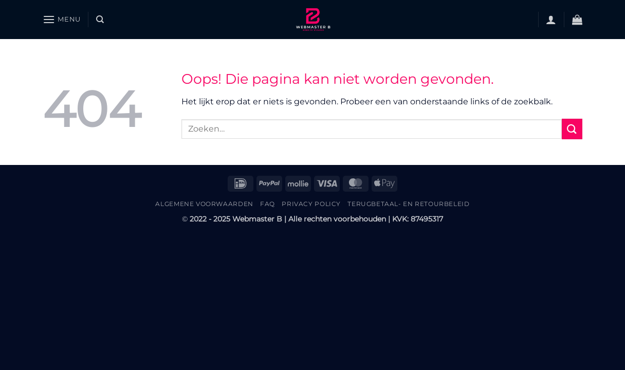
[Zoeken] (100, 19)
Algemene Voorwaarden (204, 204)
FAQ (267, 204)
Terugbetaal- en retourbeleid (408, 204)
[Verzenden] (572, 129)
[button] (62, 19)
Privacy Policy (311, 204)
